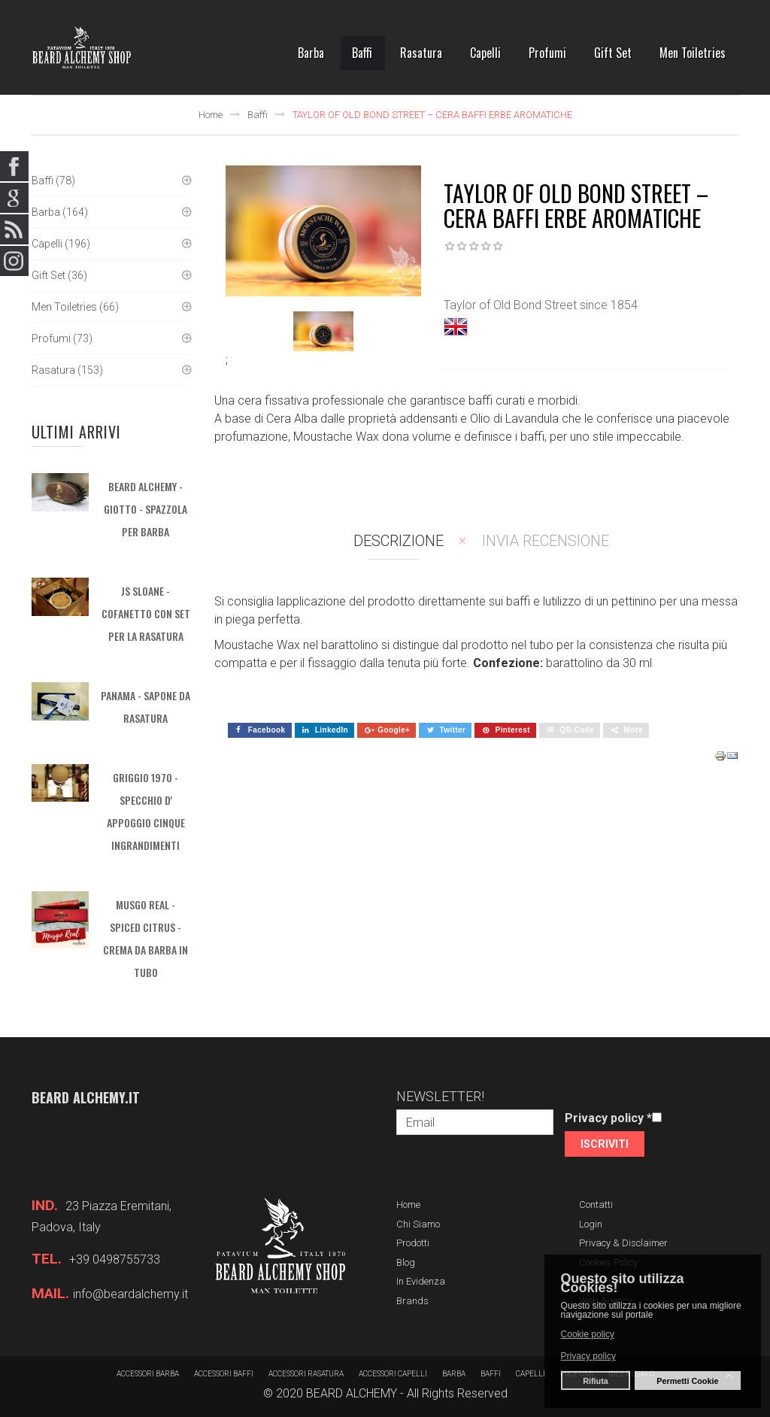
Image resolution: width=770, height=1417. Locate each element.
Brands (412, 1300)
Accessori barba (148, 1374)
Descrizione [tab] (398, 541)
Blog (405, 1262)
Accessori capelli (393, 1374)
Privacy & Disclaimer (623, 1243)
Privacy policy (608, 1118)
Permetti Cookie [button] (687, 1380)
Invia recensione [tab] (545, 541)
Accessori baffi (223, 1374)
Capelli (530, 1374)
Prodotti (412, 1243)
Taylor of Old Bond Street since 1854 (541, 305)
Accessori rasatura (306, 1374)
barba (453, 1374)
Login (590, 1224)
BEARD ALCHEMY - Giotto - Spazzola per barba (145, 508)
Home (211, 114)
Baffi (257, 114)
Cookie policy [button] (587, 1334)
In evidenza (420, 1281)
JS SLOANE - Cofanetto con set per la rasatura (146, 613)
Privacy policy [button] (588, 1356)
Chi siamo (418, 1224)
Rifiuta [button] (595, 1380)
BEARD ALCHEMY (351, 1393)
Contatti (596, 1204)
